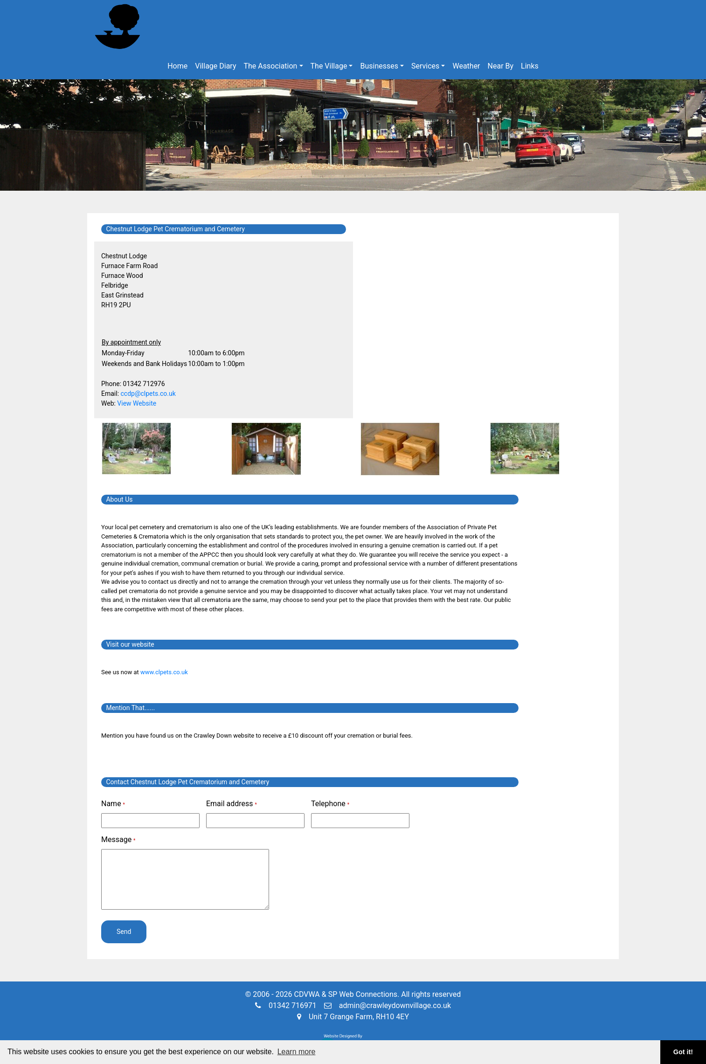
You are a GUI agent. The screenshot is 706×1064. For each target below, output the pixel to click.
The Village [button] (329, 66)
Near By (501, 66)
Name (113, 803)
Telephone (330, 803)
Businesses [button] (379, 66)
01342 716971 (286, 1005)
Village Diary (215, 66)
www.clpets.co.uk (164, 672)
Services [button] (425, 66)
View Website (136, 403)
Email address (231, 803)
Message (118, 839)
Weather (466, 66)
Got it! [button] (683, 1052)
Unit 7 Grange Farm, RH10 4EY (353, 1016)
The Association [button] (271, 66)
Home (177, 66)
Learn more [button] (296, 1052)
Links (530, 66)
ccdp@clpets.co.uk (148, 393)
